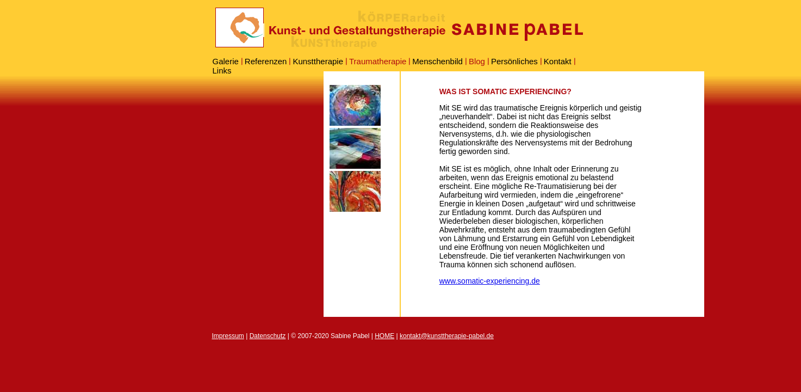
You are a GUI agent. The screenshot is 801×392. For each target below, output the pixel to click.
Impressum (228, 336)
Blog (477, 61)
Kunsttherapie (318, 61)
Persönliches (514, 61)
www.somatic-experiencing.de (489, 281)
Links (222, 70)
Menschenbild (437, 61)
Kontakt (558, 61)
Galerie (226, 61)
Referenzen (266, 61)
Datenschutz (268, 336)
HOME (384, 336)
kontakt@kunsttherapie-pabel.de (447, 336)
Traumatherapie (377, 61)
